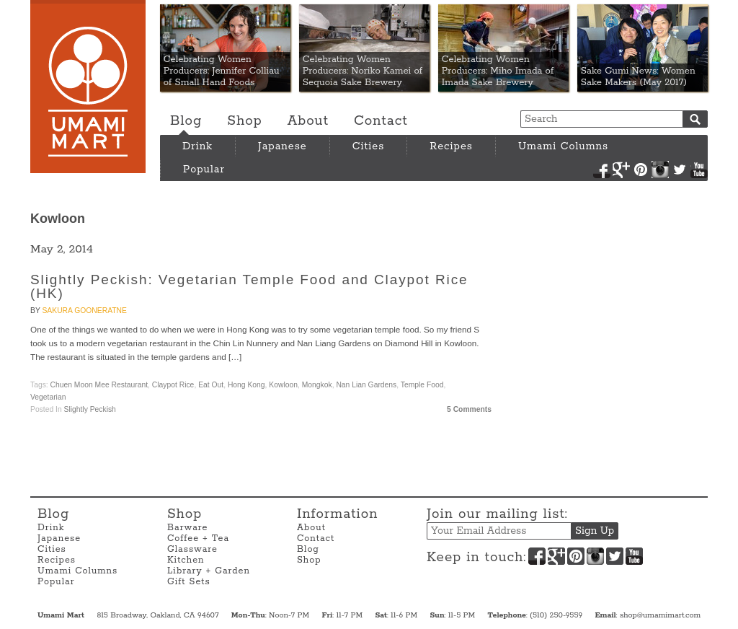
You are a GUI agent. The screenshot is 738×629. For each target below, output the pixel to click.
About (308, 121)
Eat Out (210, 385)
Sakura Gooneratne (84, 310)
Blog (186, 121)
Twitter (679, 169)
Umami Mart (88, 86)
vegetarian (48, 397)
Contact (381, 121)
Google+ (621, 169)
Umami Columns (563, 146)
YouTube (699, 169)
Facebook (601, 169)
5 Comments (469, 409)
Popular (204, 169)
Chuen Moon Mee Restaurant (99, 385)
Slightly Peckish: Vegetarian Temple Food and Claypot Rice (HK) (249, 286)
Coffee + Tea (198, 538)
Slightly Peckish (90, 409)
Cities (368, 146)
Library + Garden (208, 571)
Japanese (282, 146)
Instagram (660, 169)
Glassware (192, 549)
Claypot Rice (173, 385)
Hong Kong (246, 385)
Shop (244, 121)
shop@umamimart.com (660, 615)
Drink (197, 146)
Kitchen (186, 560)
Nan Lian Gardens (366, 385)
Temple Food (422, 385)
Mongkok (317, 385)
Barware (187, 527)
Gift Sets (188, 581)
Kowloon (283, 385)
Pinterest (640, 169)
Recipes (451, 146)
